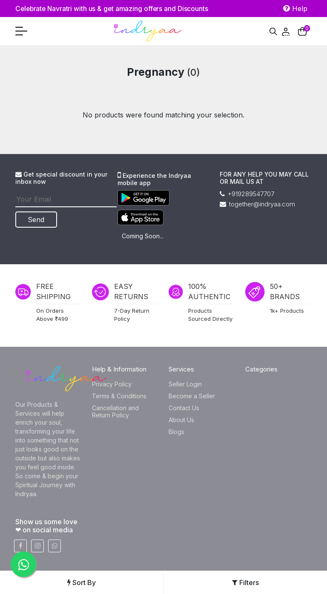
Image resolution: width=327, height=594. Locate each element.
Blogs (176, 431)
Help (295, 8)
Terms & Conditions (119, 396)
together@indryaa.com (257, 204)
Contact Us (184, 407)
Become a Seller (192, 396)
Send (37, 219)
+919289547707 (247, 194)
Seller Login (185, 384)
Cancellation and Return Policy (115, 411)
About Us (181, 419)
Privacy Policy (112, 384)
